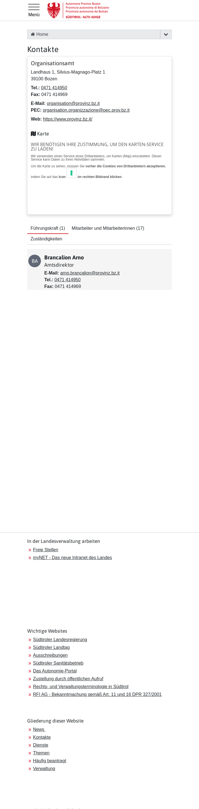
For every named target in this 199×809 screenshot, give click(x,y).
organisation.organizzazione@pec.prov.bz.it (86, 110)
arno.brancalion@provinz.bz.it (90, 273)
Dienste (40, 745)
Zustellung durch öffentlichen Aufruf (68, 678)
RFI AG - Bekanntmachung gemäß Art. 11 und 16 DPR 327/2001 (97, 694)
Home (39, 34)
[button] (166, 34)
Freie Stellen (45, 549)
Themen (41, 753)
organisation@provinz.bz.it (73, 103)
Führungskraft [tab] (48, 228)
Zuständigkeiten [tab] (46, 238)
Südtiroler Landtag (51, 647)
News (39, 729)
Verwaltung (44, 768)
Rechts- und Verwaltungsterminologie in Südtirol (81, 686)
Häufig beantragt (49, 760)
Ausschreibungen (50, 655)
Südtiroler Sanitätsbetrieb (58, 663)
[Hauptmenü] (34, 10)
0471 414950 (54, 87)
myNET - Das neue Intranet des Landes (72, 557)
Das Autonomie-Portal (55, 671)
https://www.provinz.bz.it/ (67, 119)
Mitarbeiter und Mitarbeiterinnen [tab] (108, 228)
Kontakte (42, 737)
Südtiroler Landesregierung (60, 639)
